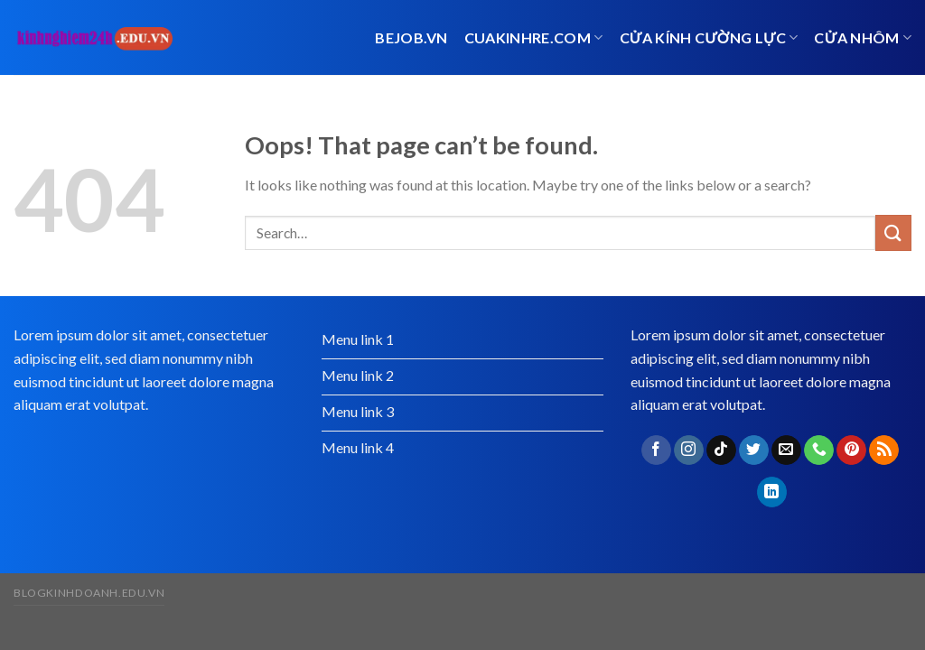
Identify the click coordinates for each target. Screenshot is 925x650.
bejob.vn (411, 37)
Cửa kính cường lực (709, 37)
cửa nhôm (862, 37)
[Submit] (893, 232)
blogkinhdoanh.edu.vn (89, 592)
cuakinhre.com (533, 37)
